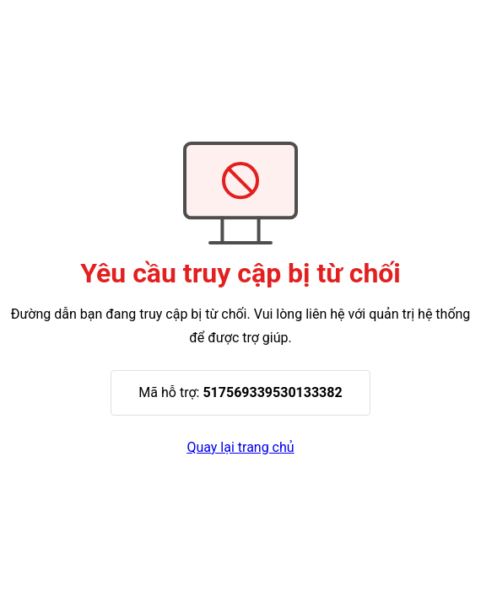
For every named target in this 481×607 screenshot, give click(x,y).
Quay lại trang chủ (240, 447)
